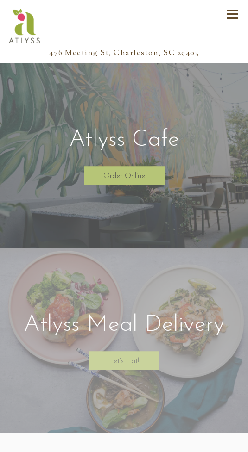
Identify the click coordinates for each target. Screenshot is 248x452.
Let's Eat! (124, 361)
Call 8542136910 (124, 443)
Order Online (124, 176)
